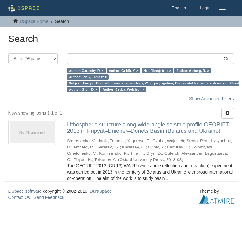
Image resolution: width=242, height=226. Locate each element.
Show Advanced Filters (211, 98)
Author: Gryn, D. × (83, 89)
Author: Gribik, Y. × (123, 71)
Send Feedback (48, 197)
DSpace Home (34, 21)
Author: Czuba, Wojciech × (123, 89)
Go (227, 58)
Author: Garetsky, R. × (86, 71)
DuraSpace (101, 191)
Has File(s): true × (157, 71)
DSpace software (25, 191)
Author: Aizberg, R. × (192, 71)
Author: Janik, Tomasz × (88, 77)
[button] (181, 8)
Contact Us (19, 197)
